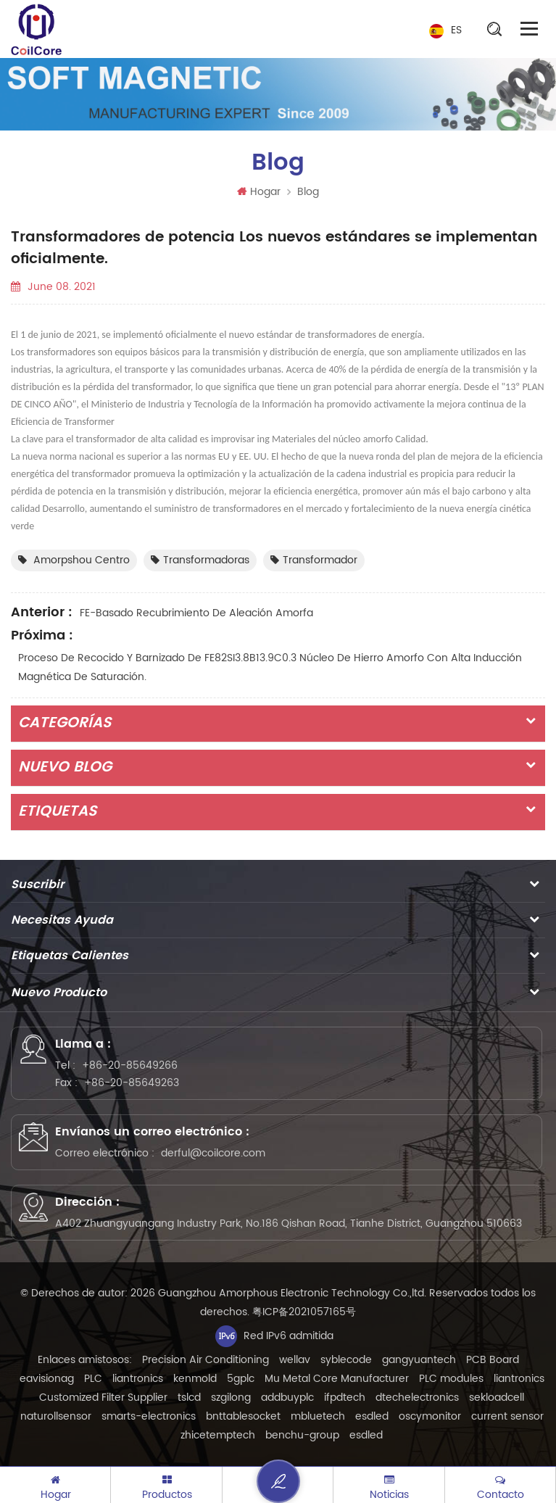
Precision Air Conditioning (205, 1359)
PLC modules (451, 1378)
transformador (313, 560)
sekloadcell (496, 1397)
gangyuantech (419, 1359)
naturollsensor (55, 1416)
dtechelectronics (417, 1397)
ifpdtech (344, 1397)
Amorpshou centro (74, 560)
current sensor (507, 1416)
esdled (372, 1416)
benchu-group (302, 1435)
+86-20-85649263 (131, 1083)
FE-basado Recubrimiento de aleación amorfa (196, 613)
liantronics (137, 1378)
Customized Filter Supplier (103, 1397)
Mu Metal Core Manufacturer (337, 1378)
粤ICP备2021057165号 (304, 1312)
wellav (294, 1359)
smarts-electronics (148, 1416)
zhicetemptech (218, 1435)
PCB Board (492, 1359)
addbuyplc (287, 1397)
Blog (308, 191)
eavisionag (47, 1378)
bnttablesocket (243, 1416)
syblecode (346, 1359)
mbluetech (318, 1416)
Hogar (259, 191)
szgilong (231, 1397)
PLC (93, 1378)
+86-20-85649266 (130, 1065)
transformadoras (200, 560)
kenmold (195, 1378)
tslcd (189, 1397)
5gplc (240, 1378)
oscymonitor (430, 1416)
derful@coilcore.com (213, 1153)
